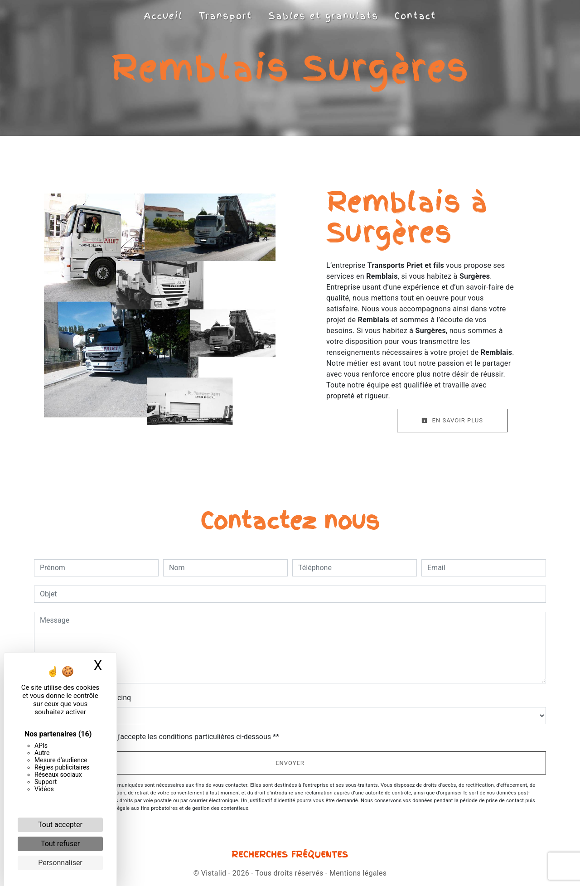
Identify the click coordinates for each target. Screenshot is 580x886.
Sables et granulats (323, 16)
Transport (225, 16)
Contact (415, 16)
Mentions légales (357, 873)
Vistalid (214, 873)
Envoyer (290, 763)
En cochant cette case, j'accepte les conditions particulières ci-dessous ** (161, 736)
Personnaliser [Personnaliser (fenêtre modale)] (60, 862)
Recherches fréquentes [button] (290, 855)
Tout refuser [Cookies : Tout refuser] (60, 843)
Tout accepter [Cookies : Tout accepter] (60, 824)
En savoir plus (452, 420)
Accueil (163, 16)
